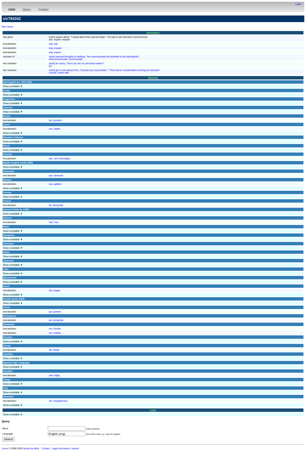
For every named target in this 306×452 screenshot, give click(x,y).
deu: (60, 158)
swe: (54, 375)
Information (153, 32)
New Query (7, 26)
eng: (53, 43)
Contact (43, 9)
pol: (55, 311)
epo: (56, 175)
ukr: (58, 401)
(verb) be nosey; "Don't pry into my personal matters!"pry (76, 64)
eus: (55, 184)
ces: (54, 128)
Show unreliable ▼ (13, 86)
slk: (54, 350)
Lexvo (5, 448)
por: (56, 320)
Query (27, 9)
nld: (54, 290)
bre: (55, 120)
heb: (53, 222)
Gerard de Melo (31, 448)
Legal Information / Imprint (65, 448)
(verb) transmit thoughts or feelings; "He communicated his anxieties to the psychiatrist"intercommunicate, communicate (94, 57)
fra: (56, 205)
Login (298, 4)
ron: (55, 328)
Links (153, 410)
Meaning (153, 77)
